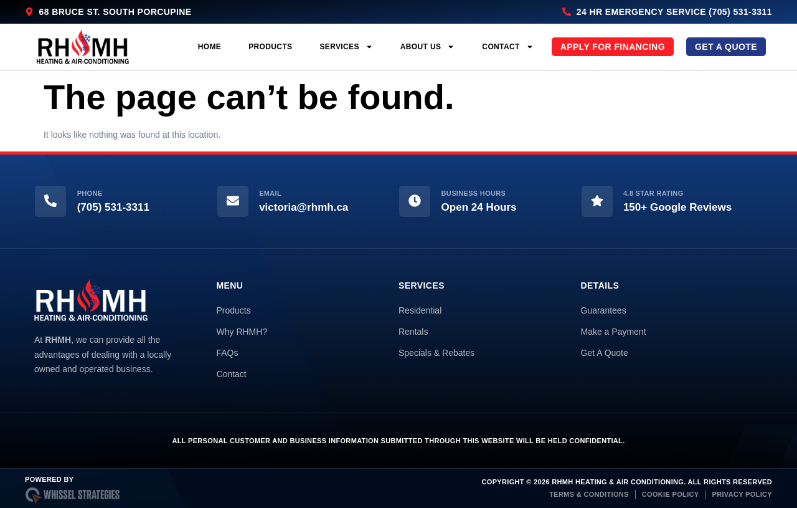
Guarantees (603, 310)
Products (270, 46)
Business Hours (473, 193)
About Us (427, 47)
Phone (90, 193)
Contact (507, 47)
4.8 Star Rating (653, 193)
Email (270, 193)
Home (209, 46)
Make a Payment (613, 332)
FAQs (227, 353)
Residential (419, 310)
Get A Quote (604, 353)
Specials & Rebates (436, 353)
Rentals (413, 332)
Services (345, 47)
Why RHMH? (242, 332)
